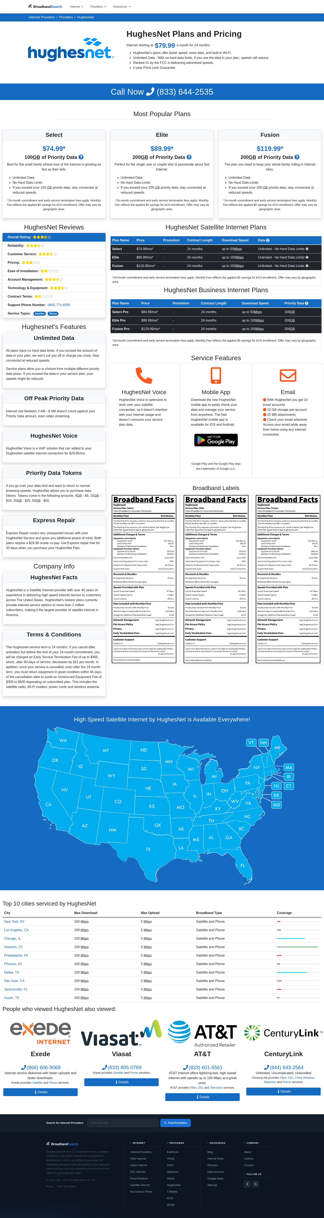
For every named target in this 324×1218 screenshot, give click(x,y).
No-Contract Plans (141, 1191)
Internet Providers (140, 1152)
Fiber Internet (138, 1158)
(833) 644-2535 (162, 91)
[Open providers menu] (98, 6)
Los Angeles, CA (16, 930)
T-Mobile (172, 1191)
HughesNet (173, 1185)
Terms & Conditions (66, 1186)
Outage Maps (215, 1178)
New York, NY (14, 921)
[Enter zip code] (123, 1123)
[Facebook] (247, 1184)
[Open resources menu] (122, 6)
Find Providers (175, 1122)
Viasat (170, 1178)
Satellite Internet (140, 1185)
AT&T (170, 1165)
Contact (248, 1165)
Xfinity (170, 1158)
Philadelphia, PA (16, 955)
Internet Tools (215, 1158)
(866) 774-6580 (59, 305)
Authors (248, 1158)
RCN (170, 1198)
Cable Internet (138, 1165)
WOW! (171, 1204)
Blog (210, 1152)
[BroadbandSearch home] (45, 6)
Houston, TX (13, 947)
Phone (53, 313)
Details (40, 1092)
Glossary (212, 1165)
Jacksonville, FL (16, 989)
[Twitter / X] (255, 1184)
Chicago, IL (12, 938)
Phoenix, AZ (13, 964)
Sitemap (212, 1185)
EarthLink (172, 1152)
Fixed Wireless (304, 1077)
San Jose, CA (14, 981)
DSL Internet (137, 1171)
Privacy (50, 1186)
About (247, 1152)
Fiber (193, 1087)
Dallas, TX (11, 972)
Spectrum (173, 1171)
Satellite (39, 313)
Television (216, 1087)
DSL (201, 1087)
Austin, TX (11, 998)
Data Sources (215, 1171)
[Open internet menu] (77, 6)
